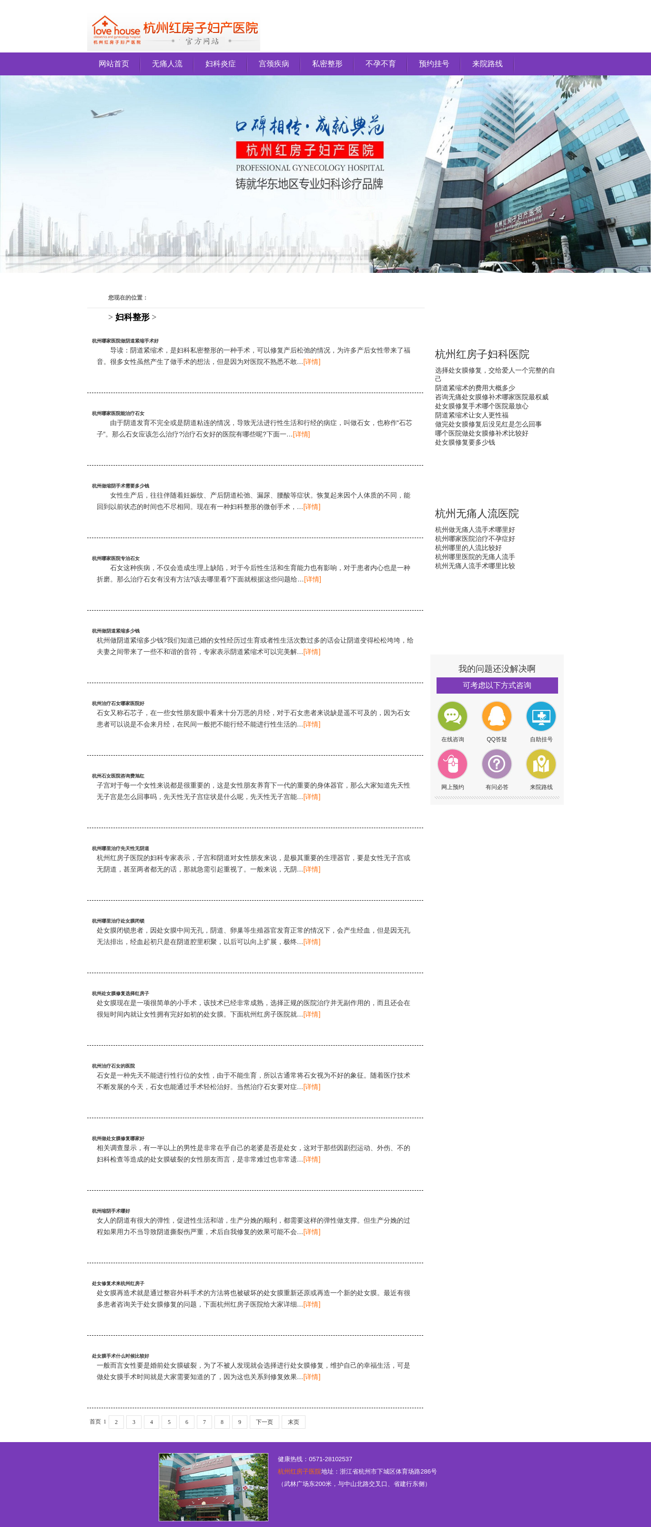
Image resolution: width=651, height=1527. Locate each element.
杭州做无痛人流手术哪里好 (475, 529)
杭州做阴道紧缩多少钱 (116, 631)
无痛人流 (167, 64)
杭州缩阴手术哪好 (111, 1211)
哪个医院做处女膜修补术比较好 (482, 433)
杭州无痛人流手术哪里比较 (475, 566)
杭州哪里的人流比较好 (468, 547)
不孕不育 (381, 64)
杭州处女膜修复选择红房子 (120, 993)
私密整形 (327, 64)
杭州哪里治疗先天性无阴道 (120, 848)
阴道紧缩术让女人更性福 (472, 415)
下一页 (264, 1422)
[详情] (312, 361)
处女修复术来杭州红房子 (118, 1283)
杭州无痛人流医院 (477, 513)
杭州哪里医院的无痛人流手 (475, 557)
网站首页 (114, 64)
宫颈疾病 (274, 64)
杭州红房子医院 (299, 1471)
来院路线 (487, 64)
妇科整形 (132, 317)
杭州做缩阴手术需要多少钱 (120, 485)
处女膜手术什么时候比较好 (120, 1356)
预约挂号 (434, 64)
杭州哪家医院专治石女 (116, 558)
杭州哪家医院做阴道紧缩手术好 (125, 340)
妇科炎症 (220, 64)
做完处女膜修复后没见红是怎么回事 (488, 424)
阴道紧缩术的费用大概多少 (475, 388)
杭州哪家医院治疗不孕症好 (475, 538)
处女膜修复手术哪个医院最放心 (482, 406)
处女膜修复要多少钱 (465, 442)
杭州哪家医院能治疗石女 (118, 413)
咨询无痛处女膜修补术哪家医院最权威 (492, 397)
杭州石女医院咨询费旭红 (118, 776)
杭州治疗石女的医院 (113, 1066)
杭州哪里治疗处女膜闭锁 (118, 921)
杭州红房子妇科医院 (482, 354)
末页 (293, 1422)
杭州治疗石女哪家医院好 (118, 703)
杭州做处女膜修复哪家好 (118, 1138)
